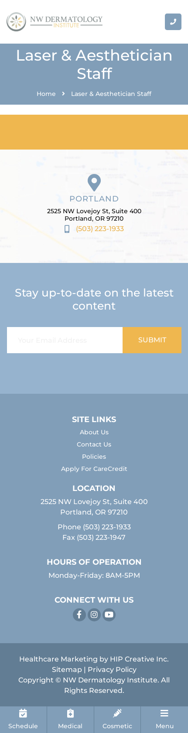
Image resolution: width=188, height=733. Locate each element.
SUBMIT (152, 340)
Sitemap (67, 669)
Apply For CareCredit (94, 469)
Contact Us (94, 444)
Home (46, 94)
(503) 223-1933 (107, 527)
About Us (94, 432)
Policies (94, 456)
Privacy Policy (112, 669)
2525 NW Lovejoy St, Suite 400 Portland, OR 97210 (94, 214)
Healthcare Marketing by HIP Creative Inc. (94, 659)
